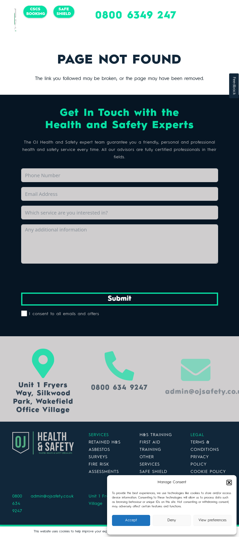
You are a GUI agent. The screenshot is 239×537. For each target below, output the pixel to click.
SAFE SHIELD (153, 472)
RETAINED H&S (105, 442)
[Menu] (228, 20)
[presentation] (58, 278)
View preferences (212, 520)
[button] (229, 482)
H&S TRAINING (156, 435)
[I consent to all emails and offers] (24, 313)
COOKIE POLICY (208, 472)
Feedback (234, 86)
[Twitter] (49, 30)
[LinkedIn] (59, 30)
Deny (171, 520)
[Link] (15, 20)
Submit (119, 298)
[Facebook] (39, 30)
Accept (131, 520)
